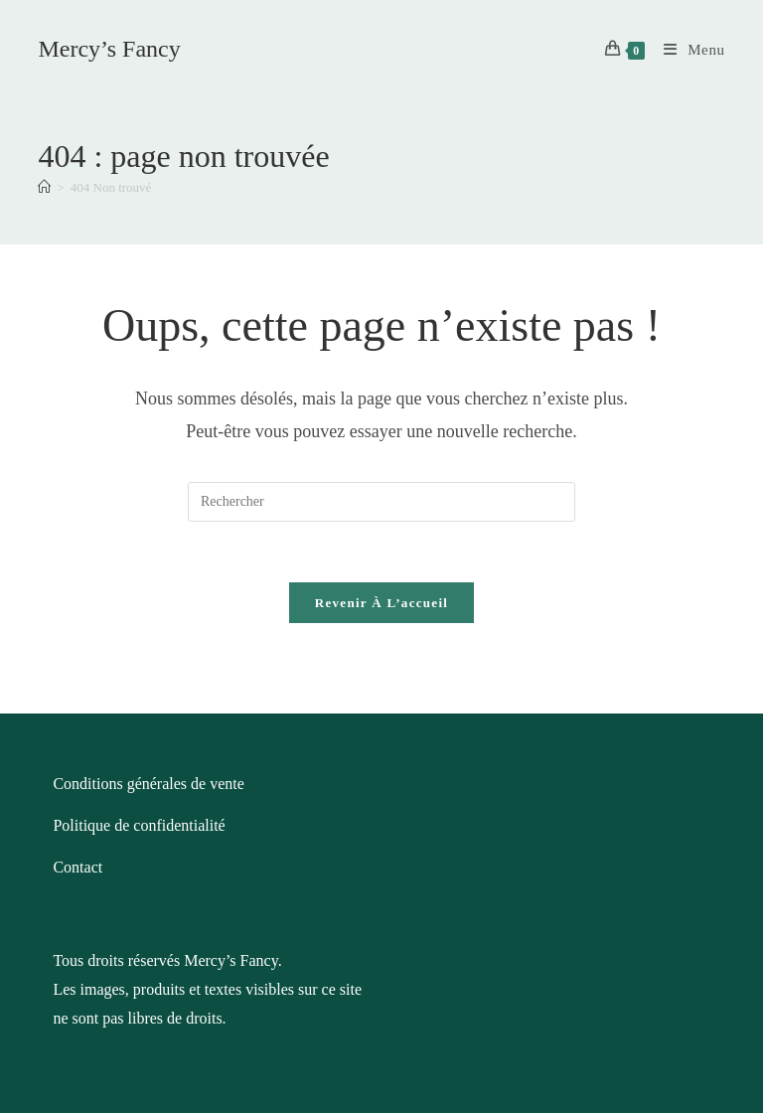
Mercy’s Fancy (109, 49)
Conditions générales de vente (148, 783)
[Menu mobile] (686, 50)
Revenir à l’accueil (381, 602)
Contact (77, 867)
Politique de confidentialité (139, 825)
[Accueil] (44, 187)
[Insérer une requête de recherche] (381, 502)
